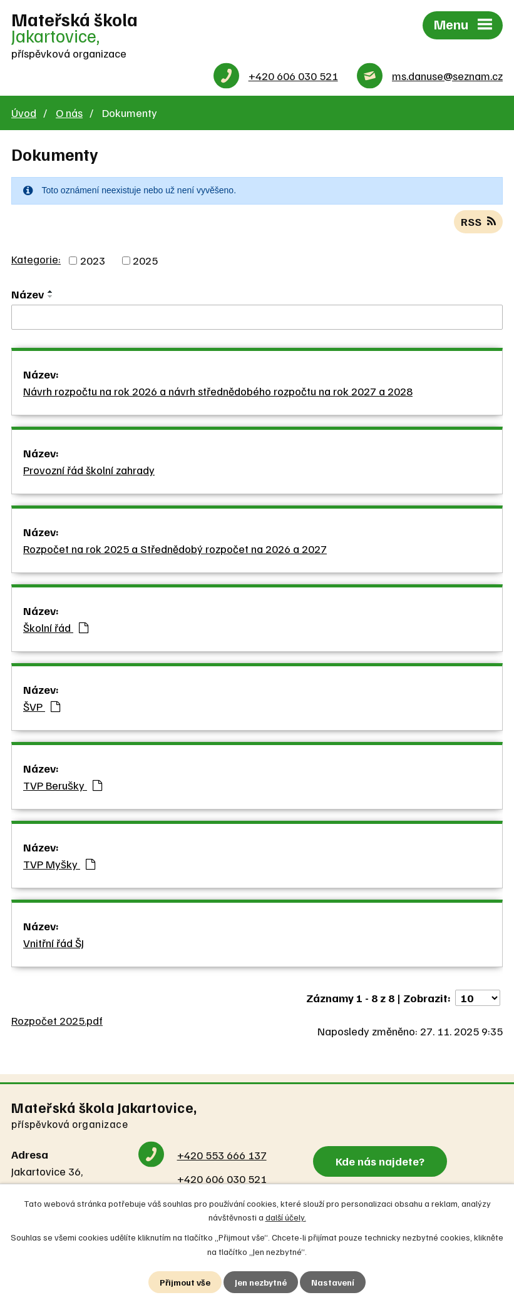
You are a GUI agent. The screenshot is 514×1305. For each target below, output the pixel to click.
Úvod (23, 112)
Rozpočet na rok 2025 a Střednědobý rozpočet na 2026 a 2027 (175, 549)
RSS (478, 221)
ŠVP (41, 706)
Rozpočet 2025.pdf (57, 1020)
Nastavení (332, 1282)
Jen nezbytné (261, 1282)
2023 (92, 260)
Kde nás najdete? (380, 1161)
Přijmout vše (185, 1282)
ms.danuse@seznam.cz (447, 76)
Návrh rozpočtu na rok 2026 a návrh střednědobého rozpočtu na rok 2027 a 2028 (218, 391)
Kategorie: (36, 259)
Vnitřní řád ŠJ (53, 943)
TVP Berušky (62, 785)
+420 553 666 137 (222, 1155)
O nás (69, 112)
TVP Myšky (59, 864)
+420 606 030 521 (293, 76)
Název (27, 294)
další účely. (285, 1217)
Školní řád (55, 627)
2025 (145, 260)
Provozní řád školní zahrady (89, 470)
